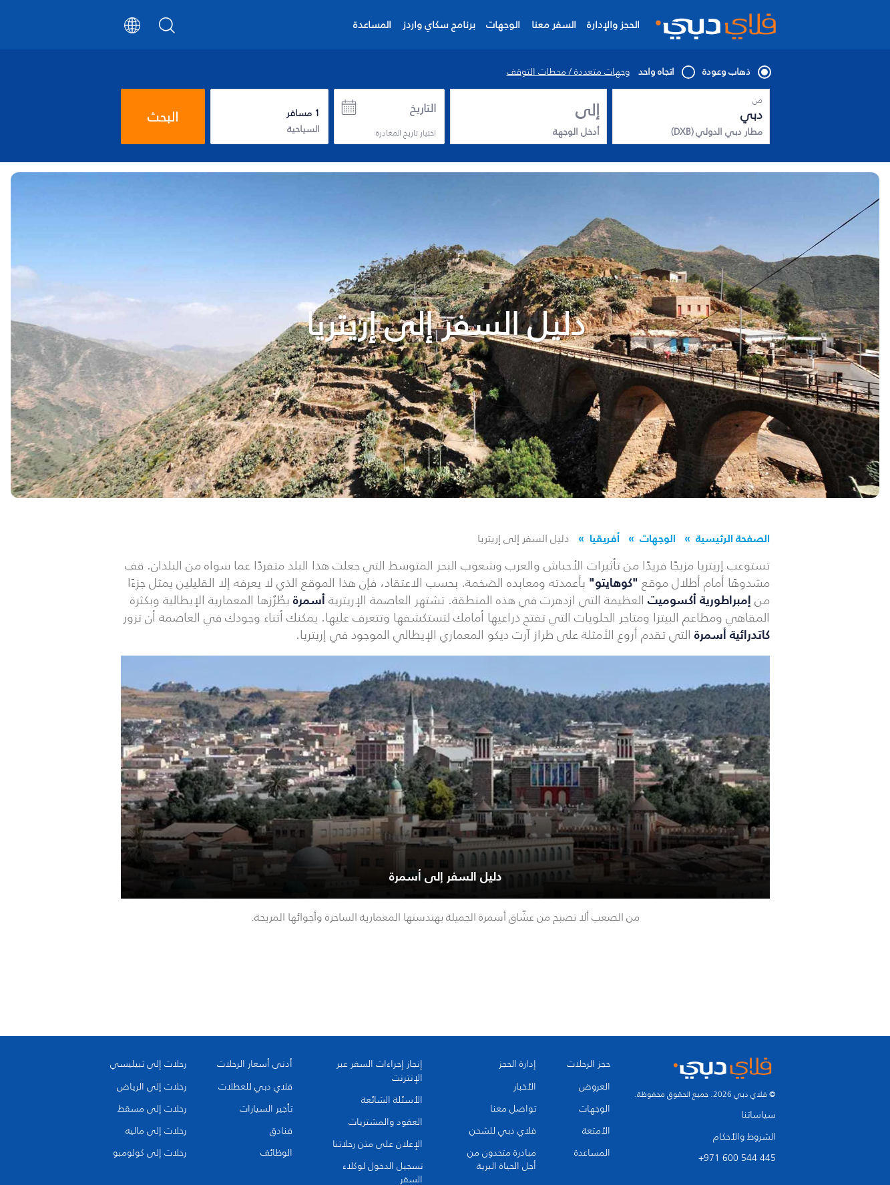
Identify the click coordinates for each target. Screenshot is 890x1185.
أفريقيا (605, 538)
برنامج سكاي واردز (439, 24)
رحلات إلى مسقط (152, 1109)
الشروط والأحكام (744, 1137)
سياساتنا (758, 1115)
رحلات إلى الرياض (151, 1087)
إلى (588, 110)
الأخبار (524, 1087)
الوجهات (503, 24)
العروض (594, 1087)
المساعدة (372, 24)
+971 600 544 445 (737, 1158)
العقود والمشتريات (386, 1122)
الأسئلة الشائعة (392, 1100)
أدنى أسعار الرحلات (254, 1064)
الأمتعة (596, 1131)
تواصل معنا (513, 1109)
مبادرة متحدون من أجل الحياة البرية (501, 1159)
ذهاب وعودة (736, 72)
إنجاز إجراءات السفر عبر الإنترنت (380, 1070)
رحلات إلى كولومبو (149, 1153)
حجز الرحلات (588, 1064)
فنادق (281, 1131)
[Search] (167, 29)
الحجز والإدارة (613, 24)
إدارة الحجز (517, 1064)
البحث (163, 117)
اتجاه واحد (666, 72)
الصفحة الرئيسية (733, 538)
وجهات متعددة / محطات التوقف (568, 72)
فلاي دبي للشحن (502, 1131)
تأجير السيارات (266, 1109)
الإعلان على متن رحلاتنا (377, 1144)
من (757, 100)
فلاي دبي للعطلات (255, 1087)
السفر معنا (553, 24)
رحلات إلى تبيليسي (148, 1064)
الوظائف (276, 1153)
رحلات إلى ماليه (156, 1131)
